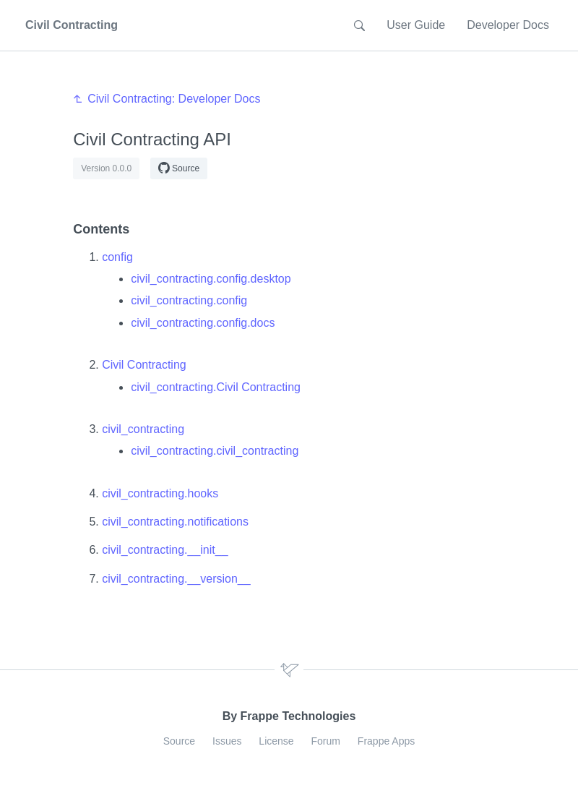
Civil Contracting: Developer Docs (173, 99)
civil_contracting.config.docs (203, 323)
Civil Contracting (144, 365)
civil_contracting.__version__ (176, 579)
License (276, 741)
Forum (325, 741)
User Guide (416, 25)
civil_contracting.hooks (160, 493)
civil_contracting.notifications (175, 521)
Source (178, 168)
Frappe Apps (386, 741)
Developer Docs (508, 25)
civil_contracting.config (189, 300)
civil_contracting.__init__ (165, 550)
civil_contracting (143, 429)
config (117, 257)
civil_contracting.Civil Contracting (216, 387)
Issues (226, 741)
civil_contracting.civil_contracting (214, 451)
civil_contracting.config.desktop (210, 279)
